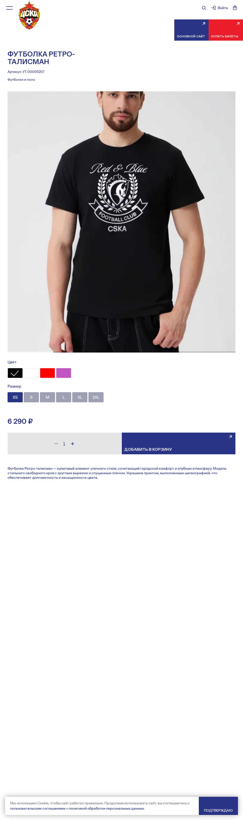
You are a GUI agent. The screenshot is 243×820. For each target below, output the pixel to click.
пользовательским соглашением (37, 808)
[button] (30, 352)
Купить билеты (224, 36)
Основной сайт (191, 36)
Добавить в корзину (148, 449)
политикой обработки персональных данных (106, 808)
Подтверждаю (218, 810)
